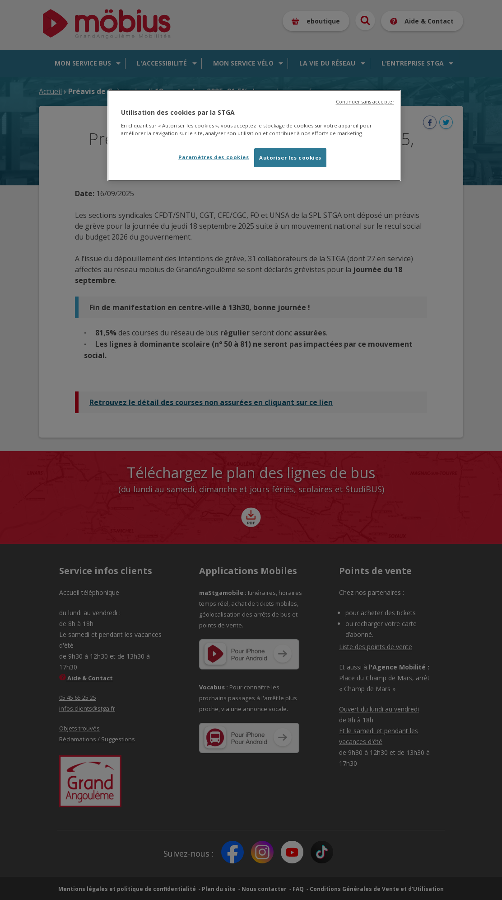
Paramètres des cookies (213, 157)
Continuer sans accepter (365, 102)
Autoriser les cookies (290, 157)
